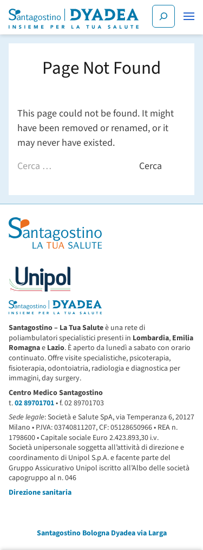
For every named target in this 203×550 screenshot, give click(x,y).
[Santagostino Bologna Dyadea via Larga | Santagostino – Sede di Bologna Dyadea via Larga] (74, 19)
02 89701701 (34, 403)
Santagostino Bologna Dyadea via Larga (102, 533)
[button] (189, 16)
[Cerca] (163, 16)
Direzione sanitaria (40, 492)
